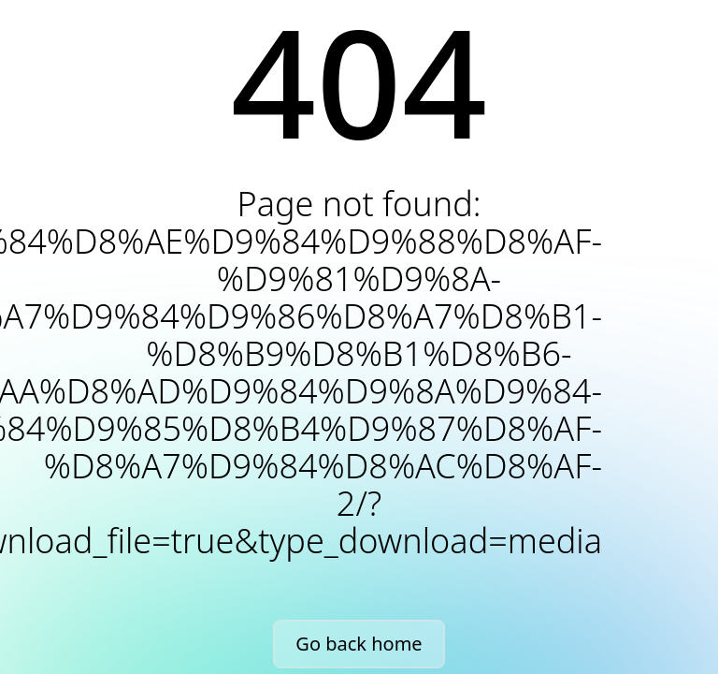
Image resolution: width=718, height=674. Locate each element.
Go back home (358, 643)
